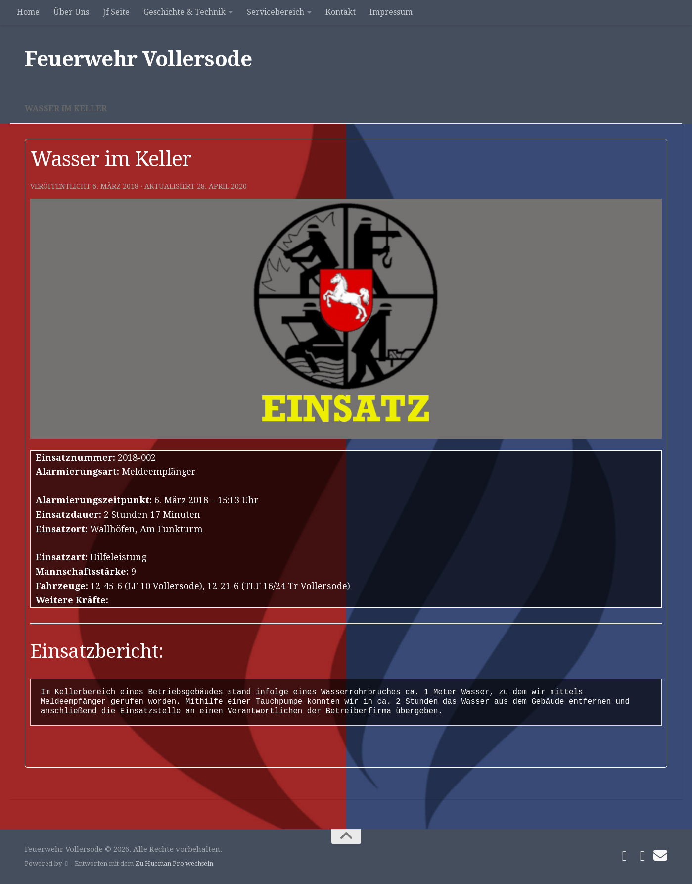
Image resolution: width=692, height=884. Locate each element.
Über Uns (71, 12)
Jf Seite (116, 12)
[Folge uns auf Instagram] (642, 856)
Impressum (391, 12)
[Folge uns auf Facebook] (625, 856)
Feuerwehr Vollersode (138, 59)
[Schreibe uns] (660, 856)
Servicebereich (275, 12)
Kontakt (340, 12)
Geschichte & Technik (184, 12)
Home (28, 12)
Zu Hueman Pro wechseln (174, 863)
